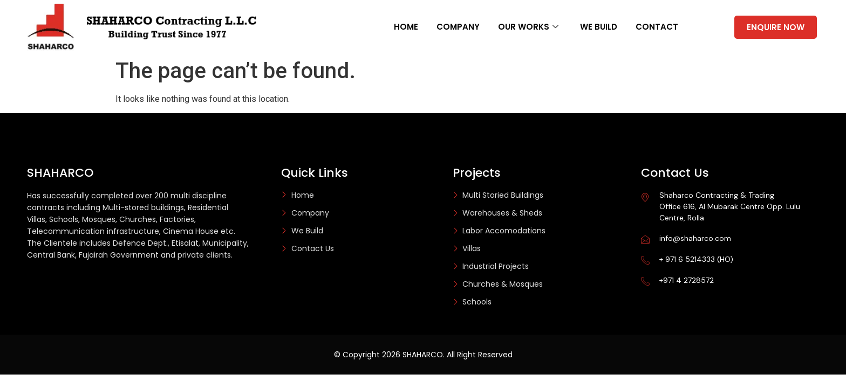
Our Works (528, 26)
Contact (657, 26)
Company (458, 26)
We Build (598, 26)
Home (406, 26)
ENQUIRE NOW (775, 27)
